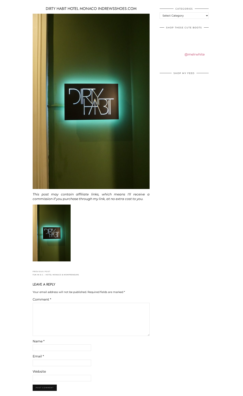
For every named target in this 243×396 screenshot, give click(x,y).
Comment (42, 299)
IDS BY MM (6, 3)
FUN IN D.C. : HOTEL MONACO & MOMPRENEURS (56, 273)
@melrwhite (195, 54)
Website (39, 371)
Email (38, 356)
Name (39, 341)
